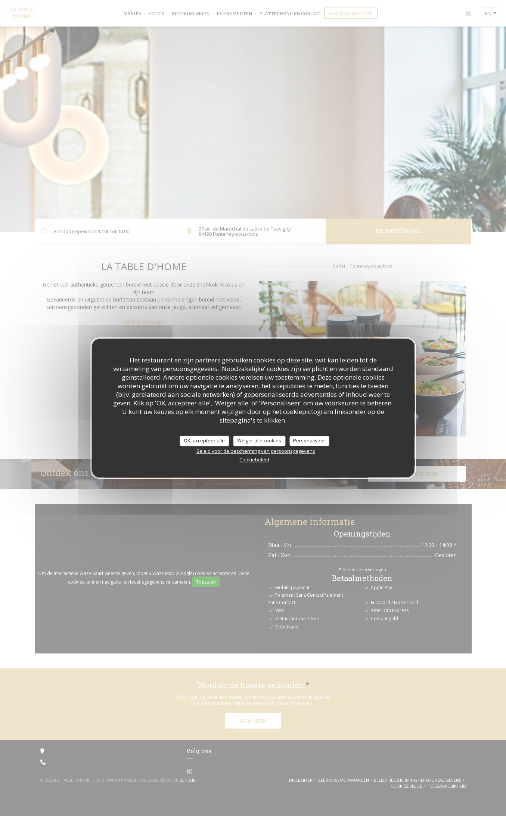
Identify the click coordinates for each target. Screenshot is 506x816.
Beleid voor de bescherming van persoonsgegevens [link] (255, 451)
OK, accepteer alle (204, 440)
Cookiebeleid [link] (254, 459)
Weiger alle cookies (259, 440)
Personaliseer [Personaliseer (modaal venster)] (309, 440)
